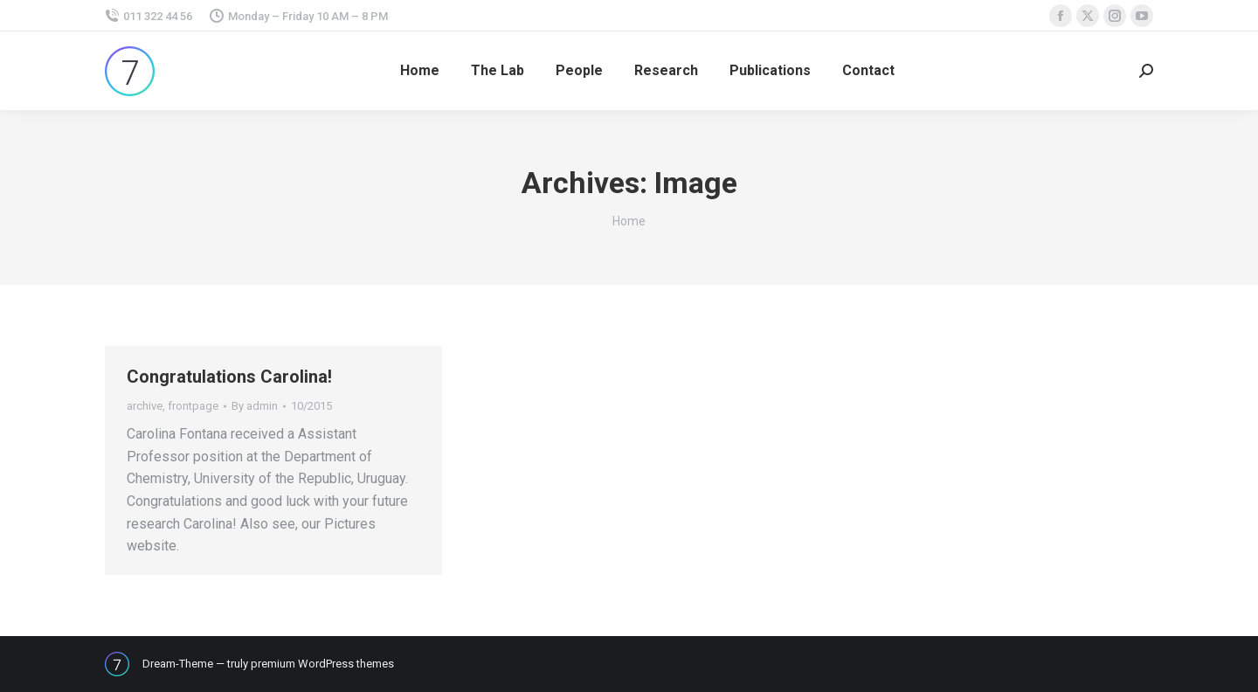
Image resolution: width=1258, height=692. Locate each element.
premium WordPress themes (322, 663)
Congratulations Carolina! (229, 376)
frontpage (193, 405)
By (255, 405)
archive (144, 405)
